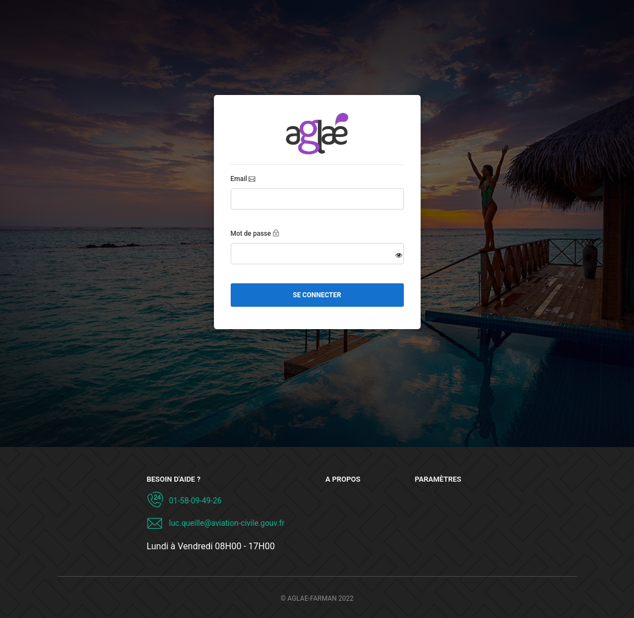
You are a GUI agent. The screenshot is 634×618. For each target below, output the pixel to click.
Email (239, 179)
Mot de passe (251, 233)
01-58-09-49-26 (195, 500)
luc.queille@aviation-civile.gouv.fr (227, 523)
